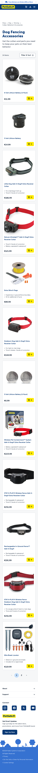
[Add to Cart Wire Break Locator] (30, 666)
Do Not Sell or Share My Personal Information (18, 759)
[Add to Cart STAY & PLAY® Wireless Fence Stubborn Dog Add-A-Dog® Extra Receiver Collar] (30, 615)
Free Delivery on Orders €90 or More (21, 2)
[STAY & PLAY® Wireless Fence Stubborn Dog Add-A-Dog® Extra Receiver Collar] (19, 592)
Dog (9, 23)
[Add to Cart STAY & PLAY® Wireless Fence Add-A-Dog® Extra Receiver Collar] (30, 506)
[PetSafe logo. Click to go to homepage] (8, 6)
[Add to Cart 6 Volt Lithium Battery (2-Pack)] (30, 98)
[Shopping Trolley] (26, 7)
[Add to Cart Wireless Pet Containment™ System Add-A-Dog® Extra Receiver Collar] (30, 453)
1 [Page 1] (16, 675)
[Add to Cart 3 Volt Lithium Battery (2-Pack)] (30, 400)
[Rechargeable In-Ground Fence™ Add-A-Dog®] (19, 538)
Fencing (16, 23)
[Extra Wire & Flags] (19, 281)
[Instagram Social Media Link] (4, 708)
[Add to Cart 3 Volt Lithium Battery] (30, 144)
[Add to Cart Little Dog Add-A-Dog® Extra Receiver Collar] (30, 197)
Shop (4, 23)
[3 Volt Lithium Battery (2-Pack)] (19, 382)
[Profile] (30, 7)
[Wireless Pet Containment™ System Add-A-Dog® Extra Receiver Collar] (19, 431)
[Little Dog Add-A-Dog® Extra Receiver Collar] (19, 175)
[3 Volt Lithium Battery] (19, 126)
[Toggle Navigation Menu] (34, 7)
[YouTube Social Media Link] (33, 708)
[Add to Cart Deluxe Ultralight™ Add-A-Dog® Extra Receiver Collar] (30, 250)
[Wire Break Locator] (19, 646)
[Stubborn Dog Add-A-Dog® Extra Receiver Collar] (19, 332)
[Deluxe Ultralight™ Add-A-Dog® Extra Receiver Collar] (19, 228)
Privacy (5, 756)
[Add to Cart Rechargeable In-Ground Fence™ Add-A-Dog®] (30, 560)
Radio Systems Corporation (16, 751)
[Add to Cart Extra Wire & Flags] (30, 301)
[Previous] (2, 2)
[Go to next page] (26, 675)
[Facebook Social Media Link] (14, 708)
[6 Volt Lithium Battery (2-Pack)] (19, 80)
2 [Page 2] (21, 675)
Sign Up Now (10, 732)
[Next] (36, 2)
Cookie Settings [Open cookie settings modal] (8, 763)
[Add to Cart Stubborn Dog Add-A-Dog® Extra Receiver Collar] (30, 354)
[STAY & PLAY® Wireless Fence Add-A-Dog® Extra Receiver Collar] (19, 484)
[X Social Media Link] (23, 708)
